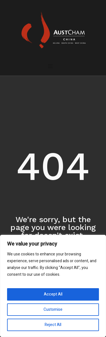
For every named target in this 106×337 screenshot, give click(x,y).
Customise (53, 309)
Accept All (53, 294)
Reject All (53, 325)
